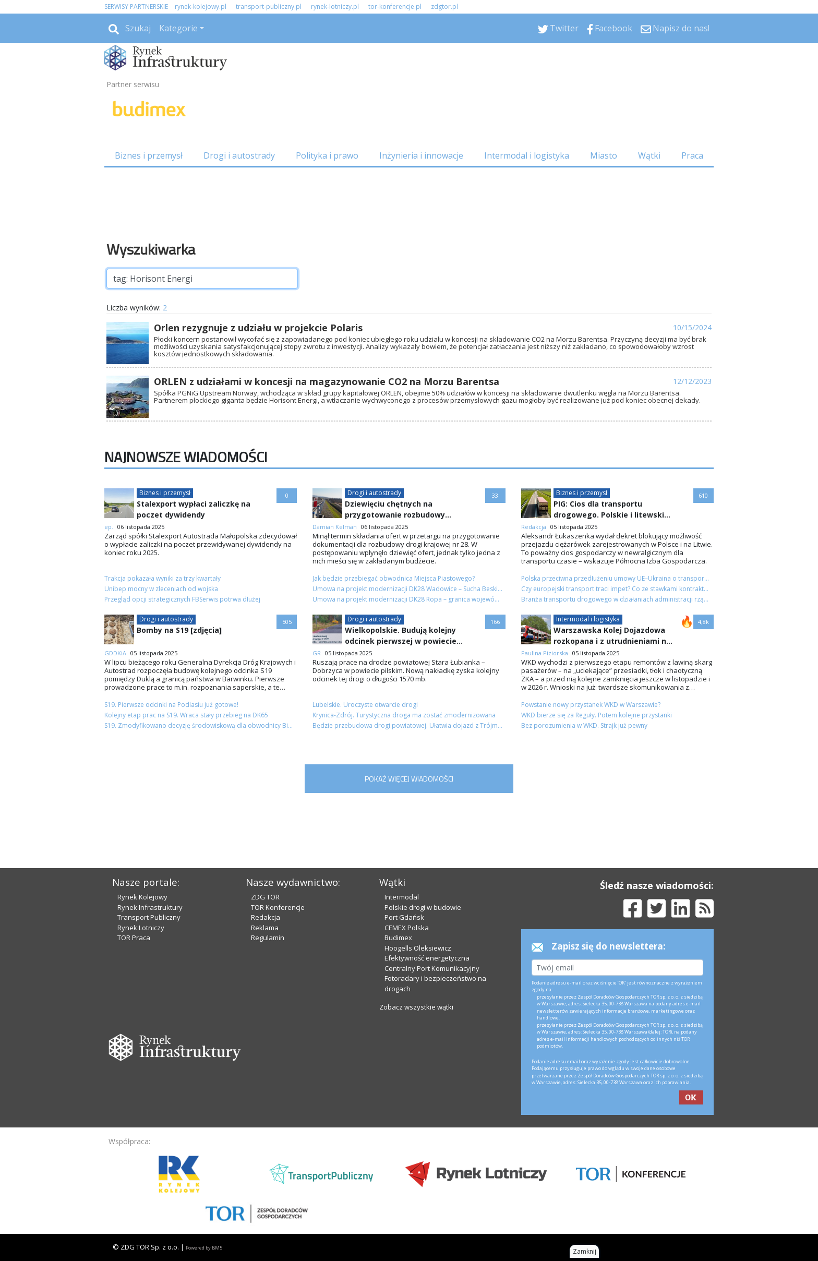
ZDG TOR (265, 897)
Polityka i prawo (327, 155)
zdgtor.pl (444, 6)
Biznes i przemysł (149, 155)
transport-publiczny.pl (269, 6)
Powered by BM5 (204, 1247)
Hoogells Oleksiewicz (417, 948)
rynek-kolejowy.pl (200, 6)
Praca (692, 155)
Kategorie (178, 28)
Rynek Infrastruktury (150, 907)
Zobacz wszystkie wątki (416, 1007)
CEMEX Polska (406, 927)
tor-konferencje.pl (395, 6)
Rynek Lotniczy (140, 927)
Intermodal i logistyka (526, 155)
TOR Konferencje (278, 907)
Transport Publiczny (149, 917)
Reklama (265, 927)
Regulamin (267, 937)
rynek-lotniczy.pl (335, 6)
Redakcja (265, 917)
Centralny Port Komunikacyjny (431, 968)
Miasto (603, 155)
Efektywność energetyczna (427, 958)
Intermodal (401, 897)
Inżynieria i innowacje (421, 155)
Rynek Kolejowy (142, 897)
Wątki (649, 155)
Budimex (398, 937)
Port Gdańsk (404, 917)
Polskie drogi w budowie (422, 907)
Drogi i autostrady (239, 155)
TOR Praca (133, 937)
